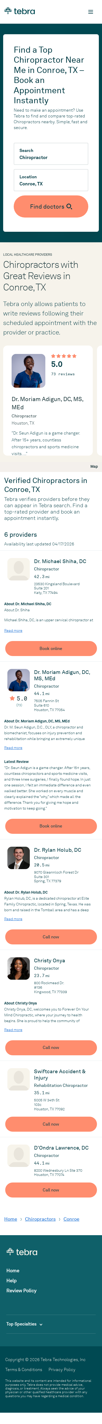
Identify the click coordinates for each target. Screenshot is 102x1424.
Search (26, 151)
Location (28, 177)
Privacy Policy (61, 1369)
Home (10, 1219)
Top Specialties (24, 1324)
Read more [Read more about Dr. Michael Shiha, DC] (13, 630)
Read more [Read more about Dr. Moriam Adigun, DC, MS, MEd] (13, 748)
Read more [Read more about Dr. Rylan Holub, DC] (13, 919)
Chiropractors (40, 1219)
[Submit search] (51, 206)
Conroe (71, 1219)
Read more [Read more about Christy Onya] (13, 1030)
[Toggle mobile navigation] (91, 12)
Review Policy (21, 1290)
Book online (51, 648)
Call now (51, 936)
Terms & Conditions (23, 1369)
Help (11, 1280)
